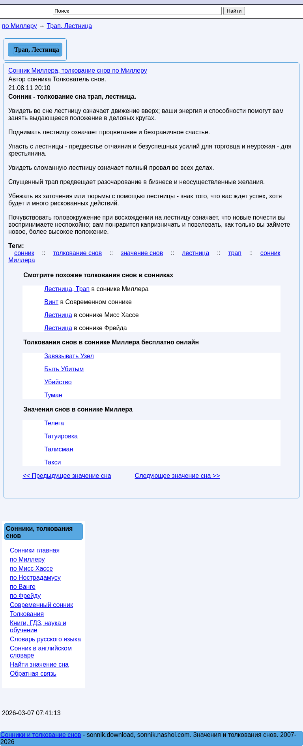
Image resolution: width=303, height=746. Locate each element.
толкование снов (77, 253)
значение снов (142, 253)
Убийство (57, 382)
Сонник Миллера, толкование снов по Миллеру (77, 70)
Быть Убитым (64, 369)
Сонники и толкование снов (40, 734)
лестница (195, 253)
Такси (52, 462)
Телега (54, 423)
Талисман (58, 449)
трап (234, 253)
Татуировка (61, 436)
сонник (24, 253)
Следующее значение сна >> (177, 475)
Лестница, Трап (67, 289)
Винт (51, 302)
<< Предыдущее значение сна (66, 475)
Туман (53, 395)
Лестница (58, 315)
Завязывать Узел (69, 356)
